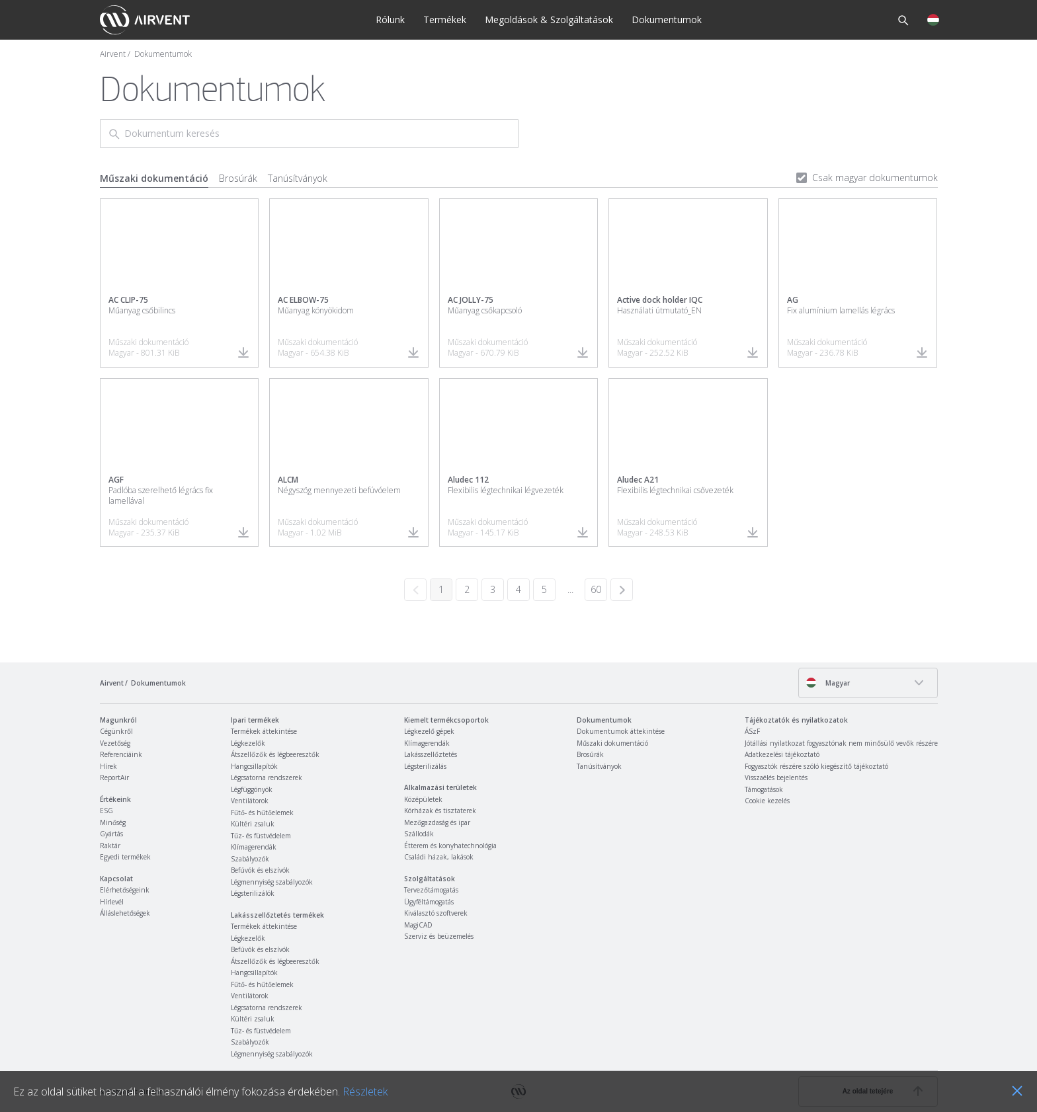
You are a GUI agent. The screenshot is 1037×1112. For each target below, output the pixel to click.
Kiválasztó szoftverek (436, 913)
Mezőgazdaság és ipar (437, 822)
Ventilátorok (250, 800)
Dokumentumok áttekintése (621, 731)
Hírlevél (112, 901)
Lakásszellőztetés (430, 754)
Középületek (423, 799)
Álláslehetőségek (125, 913)
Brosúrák (238, 178)
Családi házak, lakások (439, 856)
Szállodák (419, 833)
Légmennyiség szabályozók (272, 882)
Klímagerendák (253, 847)
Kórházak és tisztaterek (440, 810)
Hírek (108, 766)
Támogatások (764, 789)
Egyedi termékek (125, 856)
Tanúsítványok (297, 178)
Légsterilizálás (425, 766)
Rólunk (390, 19)
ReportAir (114, 777)
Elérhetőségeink (124, 889)
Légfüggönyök (251, 789)
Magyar (828, 682)
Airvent (113, 54)
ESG (106, 810)
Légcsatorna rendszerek (266, 777)
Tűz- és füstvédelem (261, 835)
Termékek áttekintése (264, 731)
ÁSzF (752, 731)
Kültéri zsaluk (252, 823)
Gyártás (111, 833)
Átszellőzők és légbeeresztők (275, 754)
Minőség (113, 822)
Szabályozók (250, 858)
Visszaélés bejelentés (776, 777)
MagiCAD (418, 925)
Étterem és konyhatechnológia (450, 845)
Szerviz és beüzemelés (439, 936)
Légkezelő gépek (429, 731)
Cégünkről (116, 731)
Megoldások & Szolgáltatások (549, 19)
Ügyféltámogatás (429, 901)
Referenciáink (121, 754)
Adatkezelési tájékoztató (782, 754)
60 (596, 589)
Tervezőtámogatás (431, 889)
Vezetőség (115, 743)
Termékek (444, 19)
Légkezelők (248, 743)
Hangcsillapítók (254, 766)
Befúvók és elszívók (260, 870)
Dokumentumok (667, 19)
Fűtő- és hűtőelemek (262, 812)
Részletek (365, 1091)
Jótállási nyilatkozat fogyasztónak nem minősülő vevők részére (841, 743)
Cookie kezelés (767, 800)
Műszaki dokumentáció (154, 178)
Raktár (110, 845)
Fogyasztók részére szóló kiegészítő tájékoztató (816, 766)
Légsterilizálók (252, 893)
